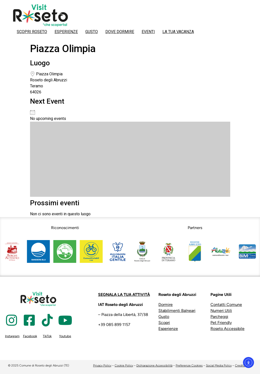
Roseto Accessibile (227, 328)
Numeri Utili (221, 310)
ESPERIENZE (66, 31)
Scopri (164, 322)
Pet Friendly (221, 322)
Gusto (163, 316)
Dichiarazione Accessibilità (154, 365)
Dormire (165, 304)
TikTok (47, 336)
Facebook (30, 336)
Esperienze (168, 328)
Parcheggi (219, 316)
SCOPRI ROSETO (32, 31)
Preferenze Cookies (189, 365)
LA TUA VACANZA (178, 31)
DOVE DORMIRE (119, 31)
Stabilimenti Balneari (176, 310)
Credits (240, 365)
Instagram (12, 336)
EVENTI (148, 31)
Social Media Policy (219, 365)
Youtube (65, 336)
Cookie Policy (124, 365)
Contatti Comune (226, 304)
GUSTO (91, 31)
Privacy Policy (102, 365)
